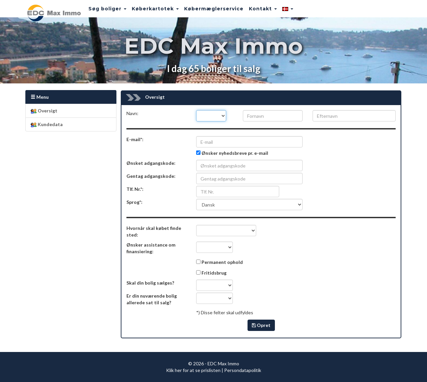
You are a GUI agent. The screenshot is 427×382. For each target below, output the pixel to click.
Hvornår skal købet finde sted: (153, 231)
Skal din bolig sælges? (150, 283)
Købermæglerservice (206, 12)
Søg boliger (100, 12)
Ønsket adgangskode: (150, 163)
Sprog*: (134, 202)
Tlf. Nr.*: (134, 189)
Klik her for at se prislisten (193, 370)
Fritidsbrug (214, 273)
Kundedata (47, 124)
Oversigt (44, 111)
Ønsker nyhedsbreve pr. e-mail (234, 153)
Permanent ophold (222, 262)
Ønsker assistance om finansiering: (150, 248)
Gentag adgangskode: (150, 176)
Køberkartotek (147, 12)
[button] (280, 11)
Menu (40, 97)
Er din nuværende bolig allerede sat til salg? (151, 299)
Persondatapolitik (242, 370)
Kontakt (256, 12)
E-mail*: (134, 139)
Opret (261, 325)
